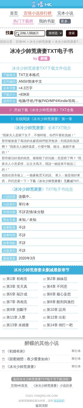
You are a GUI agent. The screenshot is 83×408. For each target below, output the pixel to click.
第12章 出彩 (56, 317)
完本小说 (65, 13)
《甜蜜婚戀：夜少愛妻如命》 (29, 359)
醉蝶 (44, 58)
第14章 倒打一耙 (60, 325)
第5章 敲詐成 (16, 294)
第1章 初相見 (16, 279)
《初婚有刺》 (16, 351)
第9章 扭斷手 (16, 309)
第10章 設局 (56, 309)
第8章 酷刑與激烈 (60, 302)
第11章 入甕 (15, 317)
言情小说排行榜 (38, 13)
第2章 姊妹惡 (57, 279)
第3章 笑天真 (16, 286)
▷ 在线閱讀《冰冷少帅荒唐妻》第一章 (41, 119)
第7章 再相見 (16, 302)
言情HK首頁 (19, 385)
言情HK (20, 41)
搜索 (72, 33)
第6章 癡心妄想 (59, 294)
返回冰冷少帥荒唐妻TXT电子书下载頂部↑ (41, 379)
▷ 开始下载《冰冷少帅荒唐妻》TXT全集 (41, 110)
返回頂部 (41, 405)
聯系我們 (59, 400)
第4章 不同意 (57, 286)
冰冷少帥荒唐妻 (40, 41)
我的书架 (47, 21)
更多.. (65, 21)
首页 (14, 13)
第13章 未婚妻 (17, 325)
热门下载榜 (23, 21)
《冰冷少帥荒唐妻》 (22, 367)
